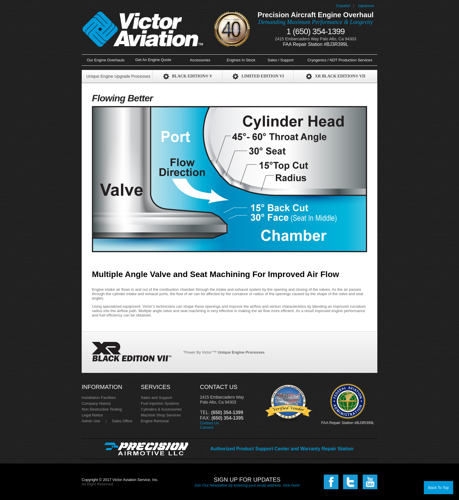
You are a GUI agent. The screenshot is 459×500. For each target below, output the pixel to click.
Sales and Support (156, 397)
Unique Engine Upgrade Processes (118, 76)
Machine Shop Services (161, 415)
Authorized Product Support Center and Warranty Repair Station (281, 448)
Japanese (366, 6)
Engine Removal (155, 421)
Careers (206, 427)
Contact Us (209, 423)
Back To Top (438, 487)
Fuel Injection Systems (160, 403)
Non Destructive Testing (102, 409)
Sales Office (122, 421)
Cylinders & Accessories (161, 409)
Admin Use (91, 421)
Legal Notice (92, 415)
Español (343, 6)
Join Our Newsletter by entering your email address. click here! (247, 485)
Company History (96, 403)
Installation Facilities (99, 397)
